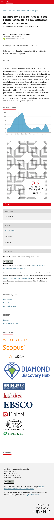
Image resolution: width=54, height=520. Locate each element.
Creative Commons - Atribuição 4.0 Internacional (24, 488)
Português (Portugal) (11, 323)
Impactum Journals (32, 495)
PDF (8, 204)
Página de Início (9, 11)
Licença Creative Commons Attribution (17, 278)
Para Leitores (7, 300)
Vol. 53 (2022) (31, 11)
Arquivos (21, 11)
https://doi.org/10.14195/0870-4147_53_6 (22, 46)
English (6, 320)
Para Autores (7, 303)
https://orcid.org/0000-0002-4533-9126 (15, 38)
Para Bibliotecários (9, 306)
